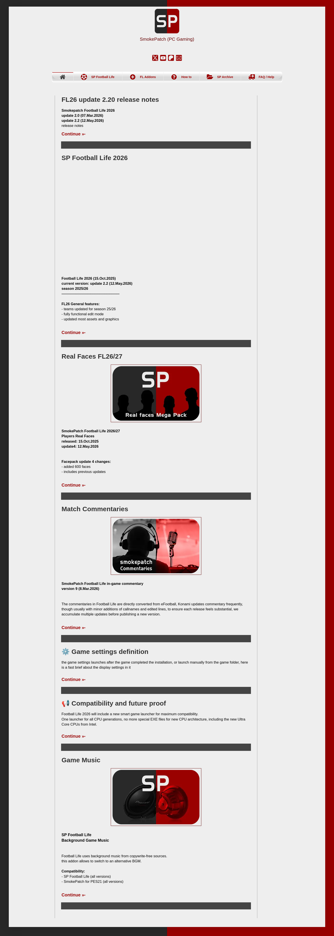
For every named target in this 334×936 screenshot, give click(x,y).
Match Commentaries (95, 509)
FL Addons (148, 77)
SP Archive (225, 77)
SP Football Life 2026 (95, 157)
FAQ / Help (266, 77)
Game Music (81, 760)
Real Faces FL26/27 (92, 356)
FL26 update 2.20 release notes (110, 99)
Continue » (73, 133)
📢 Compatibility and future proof (114, 703)
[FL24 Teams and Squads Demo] (156, 219)
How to (186, 77)
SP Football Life (102, 77)
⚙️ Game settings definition (105, 651)
